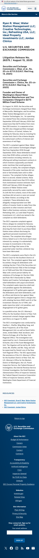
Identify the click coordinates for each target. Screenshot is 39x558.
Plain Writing (19, 510)
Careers (20, 443)
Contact (19, 450)
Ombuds (19, 481)
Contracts (19, 454)
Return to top (19, 418)
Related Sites (19, 497)
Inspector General (20, 474)
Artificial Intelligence (19, 467)
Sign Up (19, 540)
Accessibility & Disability (19, 463)
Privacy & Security (19, 514)
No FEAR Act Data (19, 477)
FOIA (20, 470)
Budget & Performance (19, 440)
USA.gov (18, 501)
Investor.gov (18, 494)
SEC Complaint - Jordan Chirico (15, 407)
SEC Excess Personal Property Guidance (18, 484)
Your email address (19, 528)
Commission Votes (19, 447)
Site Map (19, 517)
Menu (32, 8)
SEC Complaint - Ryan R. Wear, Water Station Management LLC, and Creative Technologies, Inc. (20, 403)
